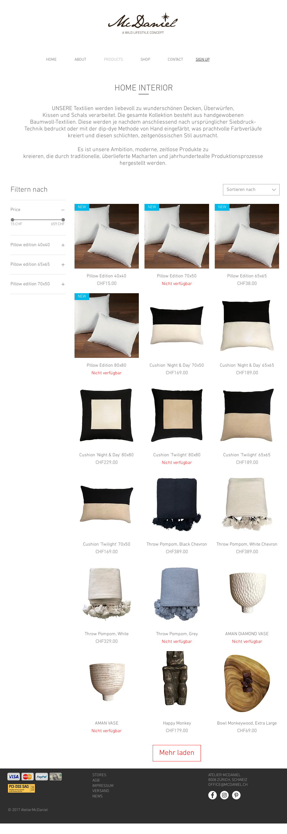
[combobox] (251, 189)
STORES (99, 785)
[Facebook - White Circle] (212, 805)
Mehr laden (177, 758)
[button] (203, 59)
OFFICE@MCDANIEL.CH (228, 795)
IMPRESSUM (103, 796)
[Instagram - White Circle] (224, 805)
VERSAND (100, 801)
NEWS (97, 807)
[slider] (12, 219)
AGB (95, 791)
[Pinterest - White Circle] (236, 805)
